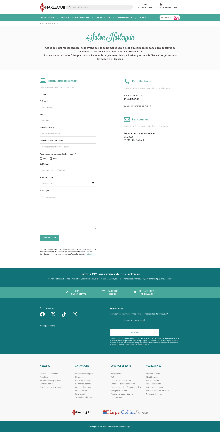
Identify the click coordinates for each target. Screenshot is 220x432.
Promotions (82, 17)
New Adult (79, 377)
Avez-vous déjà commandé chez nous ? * (58, 154)
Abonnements (124, 17)
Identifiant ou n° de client (51, 140)
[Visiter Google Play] (84, 331)
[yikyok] (66, 314)
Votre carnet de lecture (155, 387)
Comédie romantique (83, 380)
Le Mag (142, 17)
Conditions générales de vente (123, 384)
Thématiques (102, 17)
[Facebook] (44, 314)
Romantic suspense (83, 384)
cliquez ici (91, 254)
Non (55, 158)
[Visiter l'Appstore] (54, 331)
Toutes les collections (83, 397)
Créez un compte (153, 373)
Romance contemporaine (85, 373)
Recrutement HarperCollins (50, 380)
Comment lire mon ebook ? (121, 380)
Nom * (42, 114)
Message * (44, 190)
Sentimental (80, 394)
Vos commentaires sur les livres (158, 390)
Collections (47, 17)
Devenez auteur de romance (51, 387)
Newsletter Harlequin (154, 394)
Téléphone (45, 164)
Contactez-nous (117, 397)
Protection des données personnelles (126, 387)
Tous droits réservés (110, 426)
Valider (47, 238)
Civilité (43, 94)
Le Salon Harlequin (52, 23)
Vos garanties (116, 373)
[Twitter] (55, 314)
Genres (65, 17)
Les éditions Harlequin (49, 373)
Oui (44, 158)
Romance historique (83, 387)
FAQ (112, 377)
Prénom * (44, 101)
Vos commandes (153, 380)
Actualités (44, 377)
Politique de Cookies (119, 390)
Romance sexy (81, 390)
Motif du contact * (48, 177)
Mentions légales (46, 384)
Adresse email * (47, 127)
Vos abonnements (153, 384)
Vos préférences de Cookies (122, 394)
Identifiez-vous (152, 377)
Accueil (42, 23)
